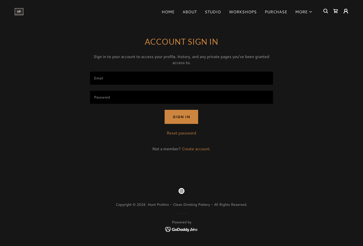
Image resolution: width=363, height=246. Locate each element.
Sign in (181, 116)
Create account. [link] (196, 149)
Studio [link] (213, 12)
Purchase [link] (276, 12)
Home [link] (168, 12)
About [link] (190, 12)
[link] (19, 10)
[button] (304, 12)
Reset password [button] (181, 133)
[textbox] (181, 78)
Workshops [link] (243, 12)
